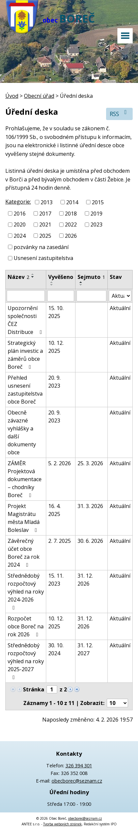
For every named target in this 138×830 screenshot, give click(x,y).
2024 (20, 235)
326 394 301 (79, 765)
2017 (45, 213)
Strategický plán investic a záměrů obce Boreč (25, 354)
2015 (98, 202)
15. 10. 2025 (56, 312)
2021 (45, 224)
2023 (96, 224)
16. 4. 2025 (54, 510)
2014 (72, 202)
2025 (45, 235)
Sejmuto (91, 277)
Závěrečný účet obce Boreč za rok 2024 (24, 552)
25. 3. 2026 (90, 463)
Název (18, 277)
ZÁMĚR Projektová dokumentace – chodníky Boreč (25, 479)
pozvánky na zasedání (41, 246)
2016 (20, 213)
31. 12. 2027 (85, 649)
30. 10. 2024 (56, 649)
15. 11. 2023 (56, 579)
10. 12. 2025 (56, 346)
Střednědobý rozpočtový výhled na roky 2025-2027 (26, 661)
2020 (20, 224)
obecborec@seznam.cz (77, 781)
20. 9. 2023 (54, 381)
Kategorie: (18, 201)
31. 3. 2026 (90, 506)
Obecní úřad (39, 95)
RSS (119, 113)
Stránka (33, 689)
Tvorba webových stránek (62, 824)
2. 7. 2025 (59, 540)
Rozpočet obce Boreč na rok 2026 (26, 626)
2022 (71, 224)
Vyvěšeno (60, 277)
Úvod (11, 95)
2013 (47, 202)
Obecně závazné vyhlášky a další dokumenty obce (22, 432)
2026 (71, 235)
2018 (71, 213)
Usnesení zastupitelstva (43, 258)
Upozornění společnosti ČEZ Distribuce (26, 320)
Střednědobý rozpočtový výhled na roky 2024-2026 (26, 591)
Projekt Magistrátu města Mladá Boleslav (24, 518)
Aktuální (120, 308)
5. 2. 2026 (59, 463)
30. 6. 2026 (90, 540)
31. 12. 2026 (85, 579)
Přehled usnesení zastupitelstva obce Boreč (25, 389)
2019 (96, 213)
